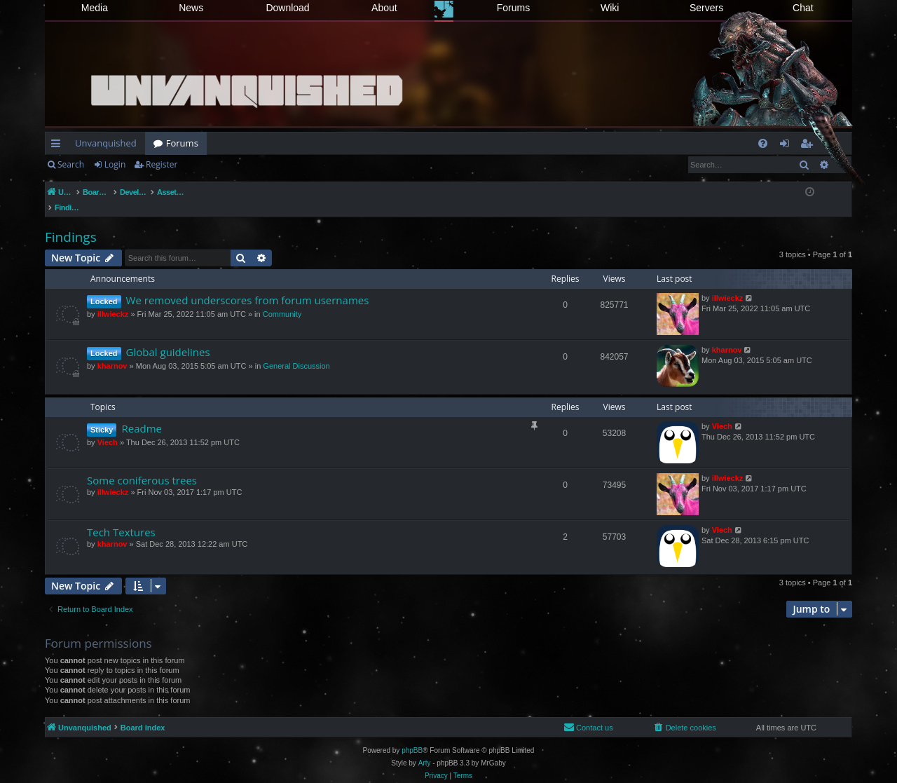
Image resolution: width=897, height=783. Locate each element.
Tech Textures (121, 517)
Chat (803, 7)
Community (282, 299)
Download (287, 7)
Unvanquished (106, 143)
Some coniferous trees (142, 465)
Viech (107, 427)
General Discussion (296, 351)
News (191, 7)
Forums (513, 7)
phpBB (412, 736)
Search (70, 164)
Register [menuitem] (809, 146)
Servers (706, 7)
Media (94, 7)
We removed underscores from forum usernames (247, 285)
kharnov (112, 351)
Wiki (610, 7)
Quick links (58, 146)
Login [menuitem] (787, 146)
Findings (71, 222)
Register (161, 164)
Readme (141, 414)
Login (114, 164)
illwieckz (113, 299)
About (384, 7)
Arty (424, 748)
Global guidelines (168, 337)
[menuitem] (763, 143)
